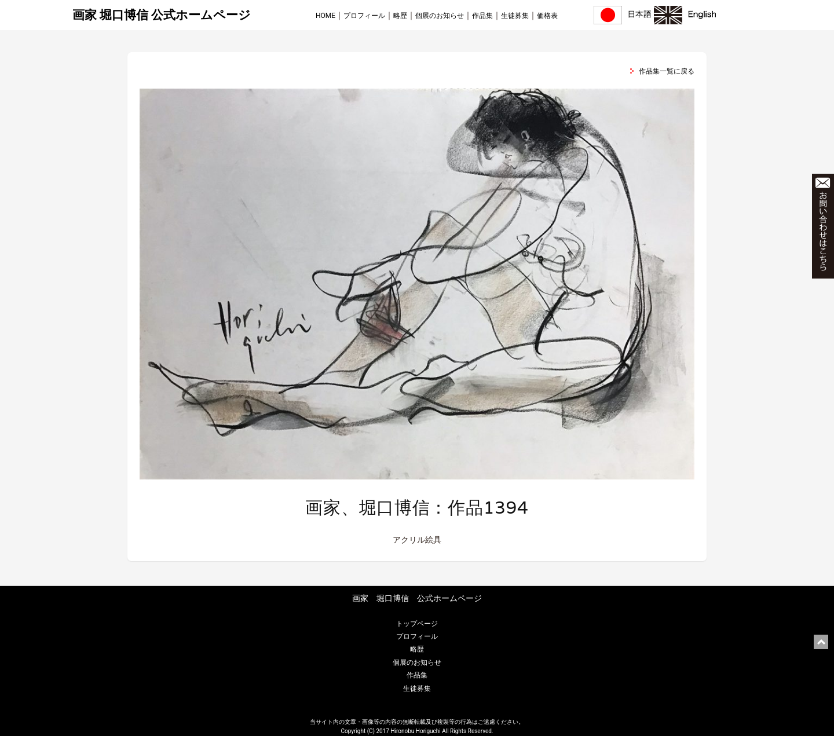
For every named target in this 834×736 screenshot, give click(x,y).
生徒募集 (515, 16)
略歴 (400, 16)
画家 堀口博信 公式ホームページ (161, 15)
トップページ (417, 624)
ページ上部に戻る (821, 642)
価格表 (547, 16)
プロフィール (364, 16)
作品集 (482, 16)
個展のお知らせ (439, 16)
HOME (325, 16)
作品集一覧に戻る (666, 71)
